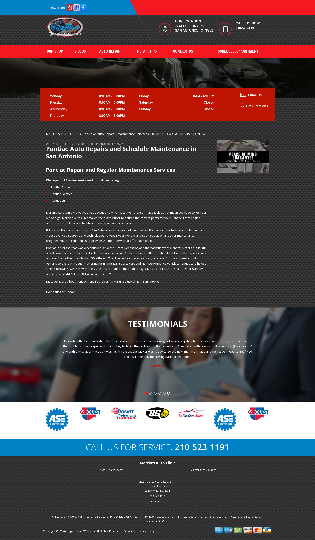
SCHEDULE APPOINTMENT (238, 52)
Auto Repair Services (111, 470)
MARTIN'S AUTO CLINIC (62, 134)
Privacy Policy (145, 531)
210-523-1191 (246, 28)
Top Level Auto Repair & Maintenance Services (115, 134)
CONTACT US (183, 52)
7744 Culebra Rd (81, 144)
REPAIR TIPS (147, 52)
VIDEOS (80, 52)
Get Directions (254, 105)
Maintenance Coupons (203, 470)
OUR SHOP (55, 52)
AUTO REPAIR (109, 52)
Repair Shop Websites (81, 531)
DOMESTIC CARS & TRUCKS (170, 134)
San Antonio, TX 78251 (109, 144)
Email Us (251, 95)
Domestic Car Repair (60, 292)
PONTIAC (200, 134)
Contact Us (157, 501)
